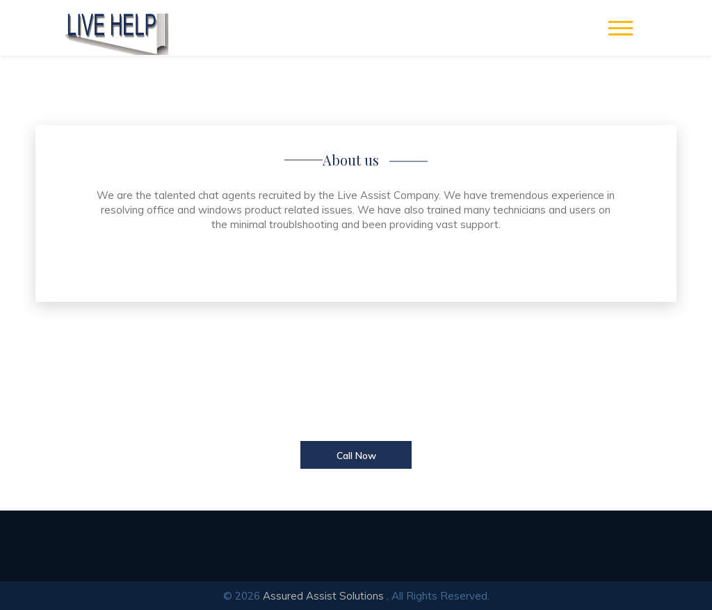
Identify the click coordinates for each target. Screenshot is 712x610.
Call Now (356, 455)
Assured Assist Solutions (323, 595)
